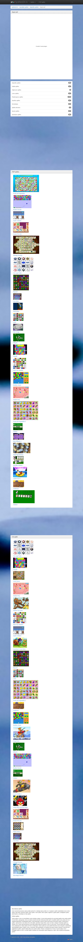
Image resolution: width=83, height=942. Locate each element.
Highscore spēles (41, 90)
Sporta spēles (41, 111)
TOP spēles (41, 2)
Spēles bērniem (41, 107)
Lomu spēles (41, 93)
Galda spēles (41, 86)
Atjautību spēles (41, 83)
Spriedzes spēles (41, 114)
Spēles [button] (33, 2)
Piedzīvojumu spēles (41, 97)
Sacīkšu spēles (41, 100)
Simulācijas (41, 104)
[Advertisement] (43, 19)
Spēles (70, 939)
